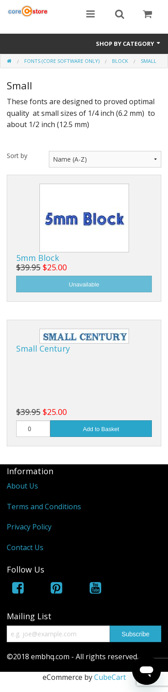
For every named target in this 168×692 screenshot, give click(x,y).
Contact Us (25, 547)
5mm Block (37, 257)
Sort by (17, 155)
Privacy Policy (29, 527)
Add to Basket (101, 429)
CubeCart (110, 677)
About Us (22, 486)
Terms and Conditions (44, 506)
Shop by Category (128, 44)
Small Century (43, 348)
